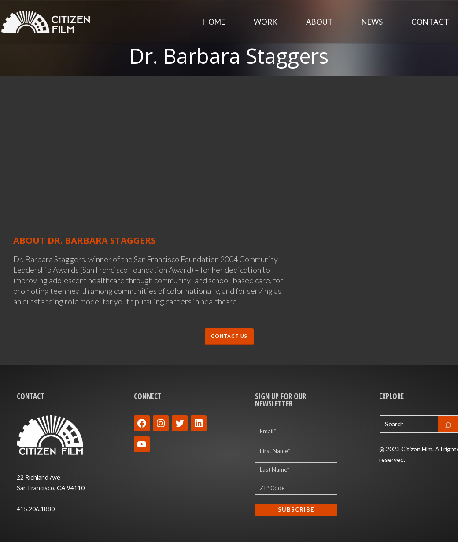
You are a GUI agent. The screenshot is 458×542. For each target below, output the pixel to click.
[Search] (448, 424)
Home (214, 21)
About (319, 21)
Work (265, 21)
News (372, 21)
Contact (430, 21)
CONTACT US (229, 336)
